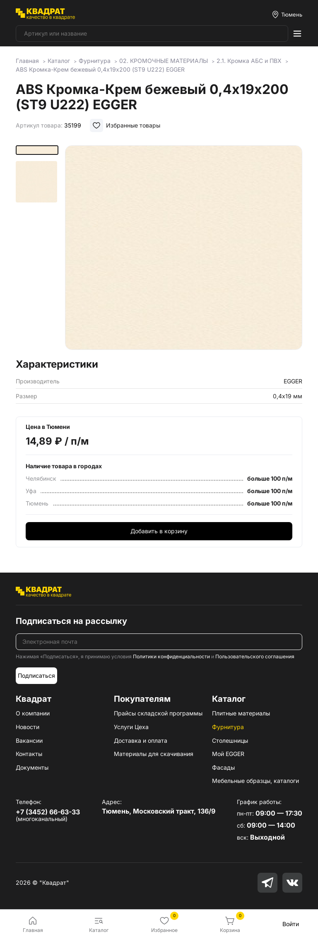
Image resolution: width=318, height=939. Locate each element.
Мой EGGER (228, 753)
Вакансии (29, 740)
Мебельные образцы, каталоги (255, 780)
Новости (27, 726)
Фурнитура (228, 726)
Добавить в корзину (159, 531)
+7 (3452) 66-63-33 (48, 812)
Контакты (29, 753)
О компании (33, 713)
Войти (290, 923)
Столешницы (230, 740)
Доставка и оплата (140, 740)
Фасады (223, 767)
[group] (183, 249)
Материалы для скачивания (153, 753)
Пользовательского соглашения (254, 656)
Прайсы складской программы (158, 713)
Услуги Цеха (131, 726)
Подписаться (36, 675)
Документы (32, 767)
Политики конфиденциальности (171, 656)
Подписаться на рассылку (71, 621)
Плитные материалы (241, 713)
